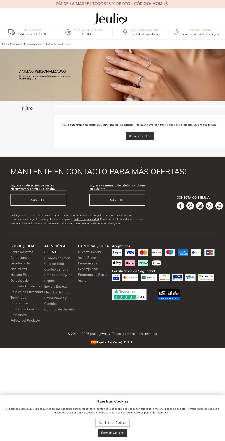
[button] (112, 342)
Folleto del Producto (25, 320)
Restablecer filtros (140, 135)
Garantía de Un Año (59, 309)
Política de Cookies (24, 309)
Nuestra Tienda (89, 252)
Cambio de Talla (56, 269)
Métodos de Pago (57, 292)
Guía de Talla (54, 264)
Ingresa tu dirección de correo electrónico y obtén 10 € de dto (32, 187)
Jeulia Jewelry (99, 334)
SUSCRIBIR (38, 200)
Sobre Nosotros (21, 252)
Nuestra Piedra (21, 275)
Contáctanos (19, 258)
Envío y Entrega (56, 286)
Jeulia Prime (87, 258)
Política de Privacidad (26, 292)
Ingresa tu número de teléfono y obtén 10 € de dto (117, 187)
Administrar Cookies (112, 423)
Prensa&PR (18, 315)
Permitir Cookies (112, 433)
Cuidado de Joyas (57, 258)
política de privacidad (86, 219)
